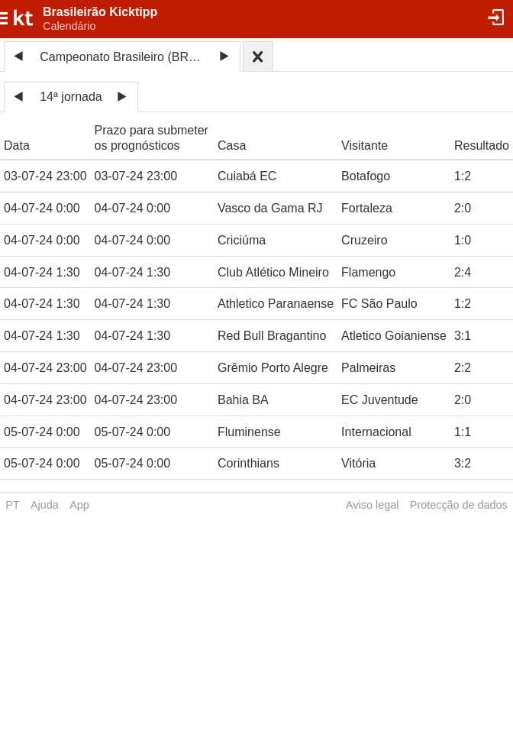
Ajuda (45, 505)
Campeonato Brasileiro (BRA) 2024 (124, 56)
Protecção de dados (459, 505)
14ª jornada (71, 96)
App (79, 505)
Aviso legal (372, 505)
